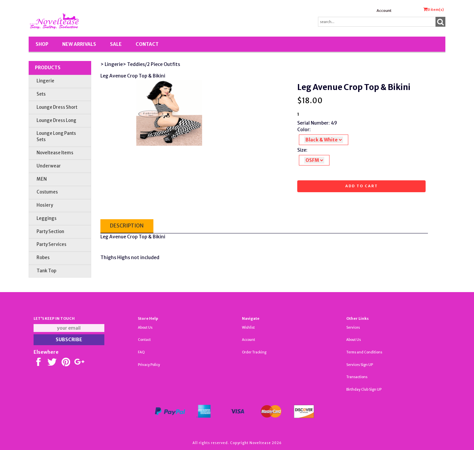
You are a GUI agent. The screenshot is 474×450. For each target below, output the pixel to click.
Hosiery (45, 205)
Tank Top (46, 271)
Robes (43, 257)
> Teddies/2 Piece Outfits (151, 64)
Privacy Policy (149, 365)
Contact (147, 44)
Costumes (47, 192)
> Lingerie (111, 64)
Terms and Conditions (364, 352)
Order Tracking (254, 352)
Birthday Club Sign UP (364, 389)
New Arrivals (79, 44)
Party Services (51, 244)
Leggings (47, 218)
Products (48, 68)
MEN (42, 179)
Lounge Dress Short (57, 107)
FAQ (141, 352)
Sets (41, 94)
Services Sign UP (359, 365)
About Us (145, 327)
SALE (116, 44)
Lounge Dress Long (56, 120)
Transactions (356, 377)
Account (384, 10)
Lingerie (45, 81)
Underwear (49, 166)
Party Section (50, 231)
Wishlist (248, 327)
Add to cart (361, 186)
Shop (42, 44)
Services (353, 327)
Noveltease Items (55, 153)
